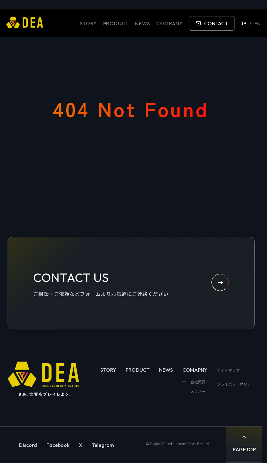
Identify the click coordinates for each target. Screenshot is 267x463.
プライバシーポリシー (236, 384)
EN (257, 23)
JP (243, 23)
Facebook (57, 445)
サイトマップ (228, 370)
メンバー (197, 391)
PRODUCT (116, 23)
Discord (28, 445)
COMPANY (169, 23)
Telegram (103, 445)
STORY (88, 23)
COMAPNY (194, 370)
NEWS (142, 23)
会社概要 (197, 381)
